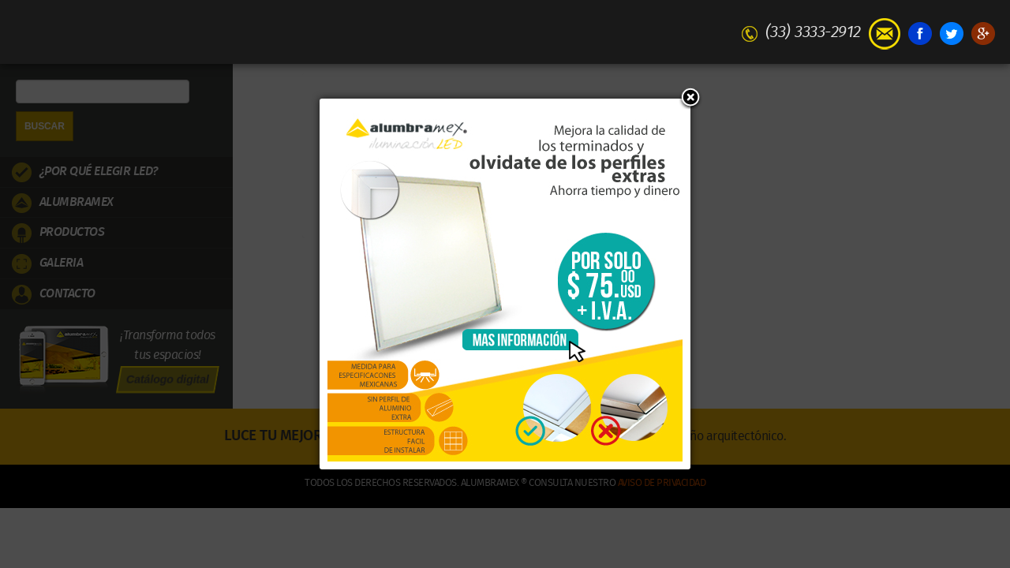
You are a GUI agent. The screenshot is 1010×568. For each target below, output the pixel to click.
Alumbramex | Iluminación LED (505, 31)
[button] (690, 98)
